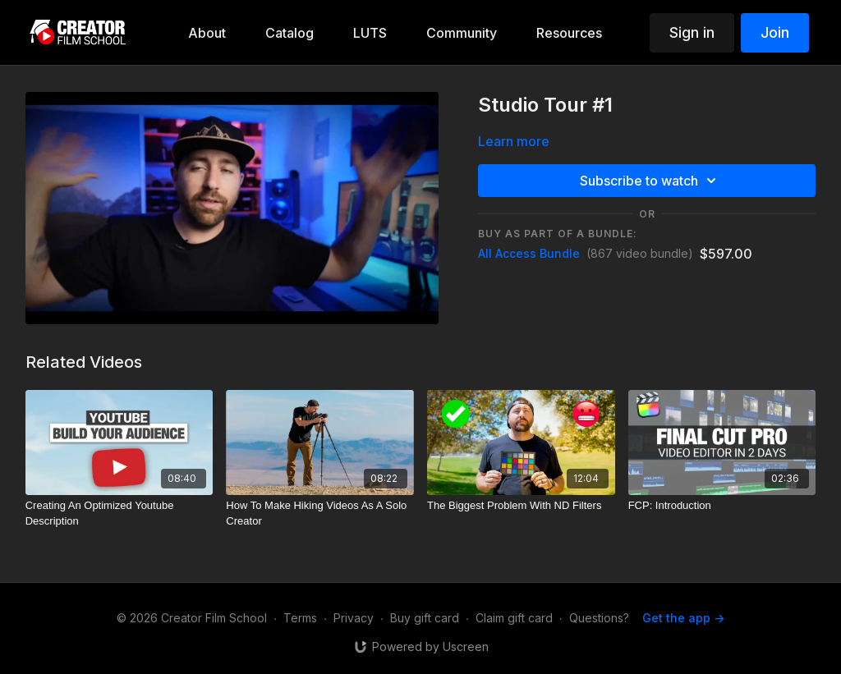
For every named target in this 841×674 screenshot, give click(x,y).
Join (775, 32)
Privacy (353, 618)
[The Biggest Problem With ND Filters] (521, 505)
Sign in (692, 32)
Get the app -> (683, 618)
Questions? (599, 618)
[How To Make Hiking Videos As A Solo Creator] (320, 513)
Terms (300, 618)
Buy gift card (424, 618)
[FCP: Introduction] (722, 505)
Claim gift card (514, 618)
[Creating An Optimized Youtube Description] (119, 513)
